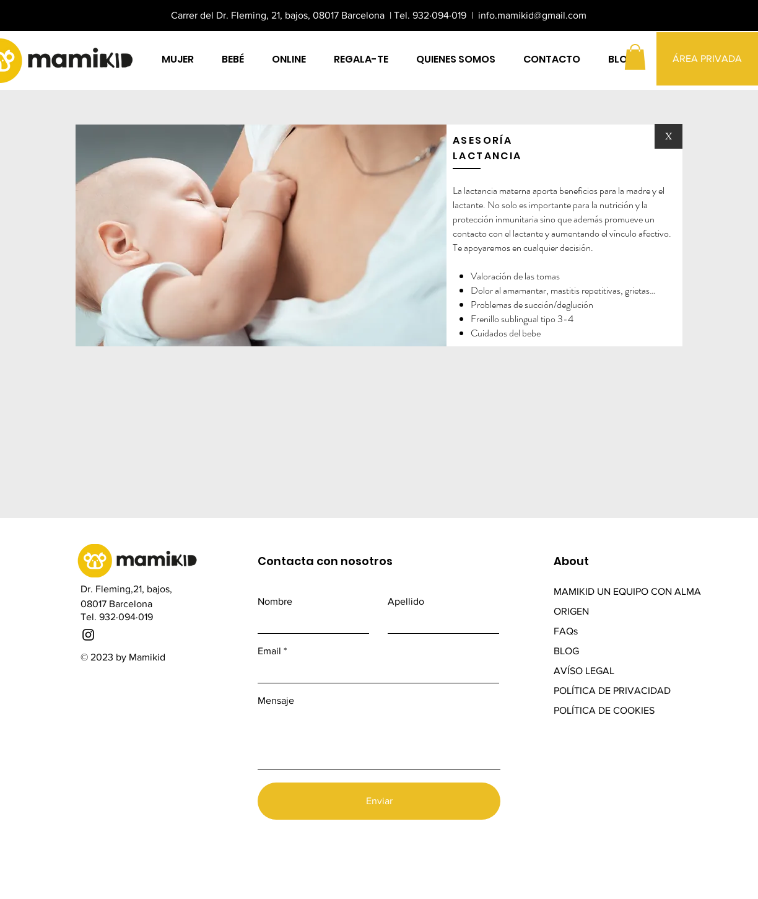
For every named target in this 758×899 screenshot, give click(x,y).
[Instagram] (88, 634)
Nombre (275, 602)
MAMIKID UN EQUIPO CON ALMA (627, 591)
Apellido (406, 602)
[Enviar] (379, 801)
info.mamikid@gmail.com (532, 15)
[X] (668, 136)
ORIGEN (571, 611)
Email (269, 651)
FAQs (566, 631)
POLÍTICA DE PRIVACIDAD (612, 690)
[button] (635, 57)
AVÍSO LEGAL (584, 670)
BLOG (568, 651)
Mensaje (276, 701)
